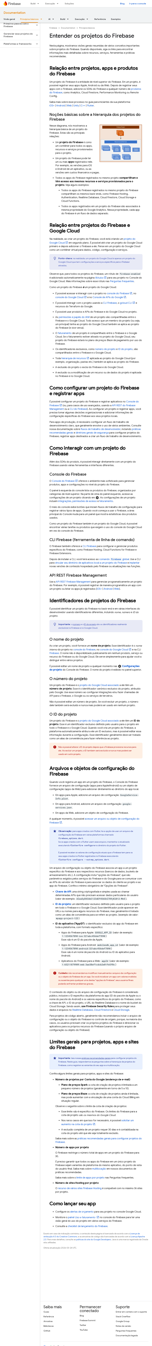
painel (82, 1217)
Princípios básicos (87, 28)
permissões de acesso (84, 501)
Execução (50, 3)
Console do (63, 481)
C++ (83, 105)
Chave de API (63, 891)
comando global (114, 559)
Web (69, 105)
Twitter (83, 1325)
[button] (17, 25)
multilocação (99, 1168)
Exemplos (116, 19)
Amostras (48, 1321)
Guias (46, 1311)
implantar (134, 562)
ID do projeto (125, 349)
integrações (64, 501)
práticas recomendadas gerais (96, 1058)
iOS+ (51, 105)
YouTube (84, 1330)
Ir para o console (137, 3)
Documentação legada (127, 1335)
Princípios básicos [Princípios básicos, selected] (29, 19)
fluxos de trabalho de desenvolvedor (101, 429)
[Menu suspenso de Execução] (58, 3)
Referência (100, 19)
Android (60, 105)
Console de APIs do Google (108, 297)
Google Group (122, 1321)
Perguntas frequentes (122, 281)
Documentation (14, 13)
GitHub (46, 1330)
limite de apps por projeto (90, 1177)
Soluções (69, 3)
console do (118, 293)
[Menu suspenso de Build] (39, 3)
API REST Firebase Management (73, 581)
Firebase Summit (87, 1320)
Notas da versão (123, 1326)
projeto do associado (99, 685)
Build (33, 3)
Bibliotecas (48, 1326)
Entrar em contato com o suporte (131, 1311)
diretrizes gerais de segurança (92, 432)
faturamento (65, 333)
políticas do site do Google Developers (93, 1239)
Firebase (53, 28)
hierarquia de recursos (73, 358)
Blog (122, 3)
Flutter (90, 105)
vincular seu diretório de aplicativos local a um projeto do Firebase (91, 562)
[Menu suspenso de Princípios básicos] (42, 19)
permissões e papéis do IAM (74, 317)
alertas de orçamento (82, 1211)
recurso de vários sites (80, 1188)
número (76, 624)
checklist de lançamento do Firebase (87, 1226)
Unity (76, 105)
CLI (110, 302)
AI (49, 19)
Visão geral (9, 19)
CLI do (78, 409)
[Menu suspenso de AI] (54, 19)
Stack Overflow (123, 1316)
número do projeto (105, 349)
